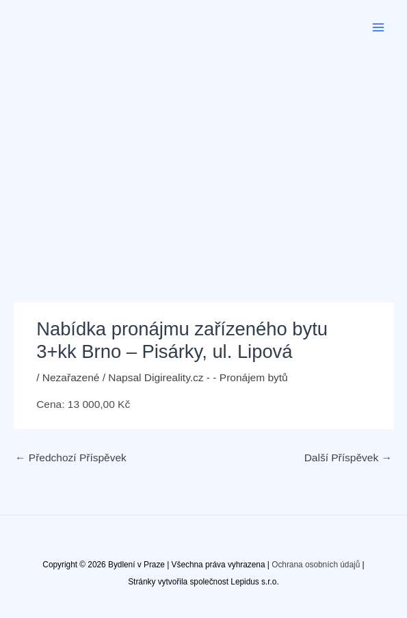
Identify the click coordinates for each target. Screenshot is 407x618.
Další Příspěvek (348, 457)
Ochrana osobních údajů (316, 564)
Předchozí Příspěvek (71, 457)
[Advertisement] (203, 157)
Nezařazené (71, 377)
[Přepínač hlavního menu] (378, 27)
